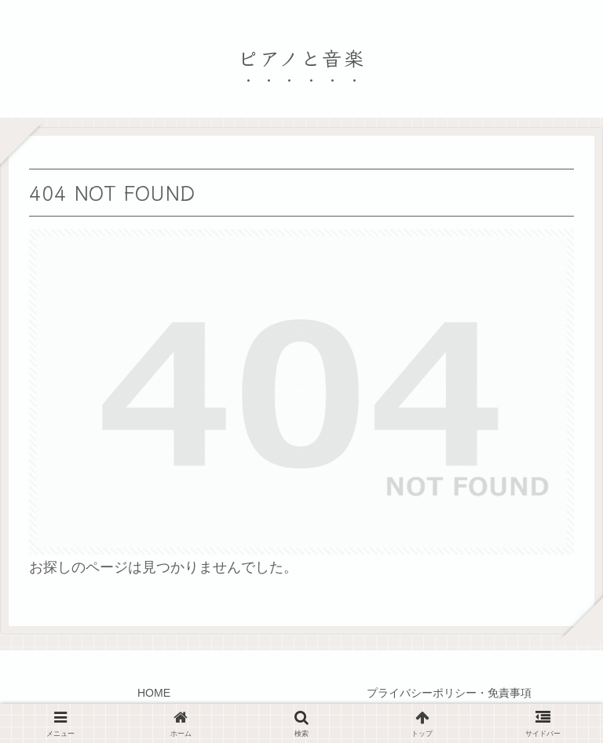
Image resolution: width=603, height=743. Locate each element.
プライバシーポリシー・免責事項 (449, 693)
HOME (153, 693)
